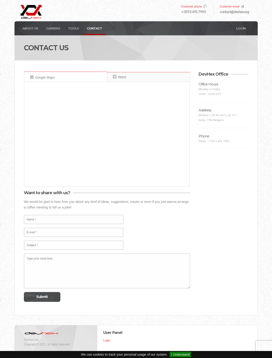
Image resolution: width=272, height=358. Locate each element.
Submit (42, 297)
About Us (30, 28)
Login (241, 28)
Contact (94, 28)
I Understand (180, 354)
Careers (53, 28)
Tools (73, 28)
